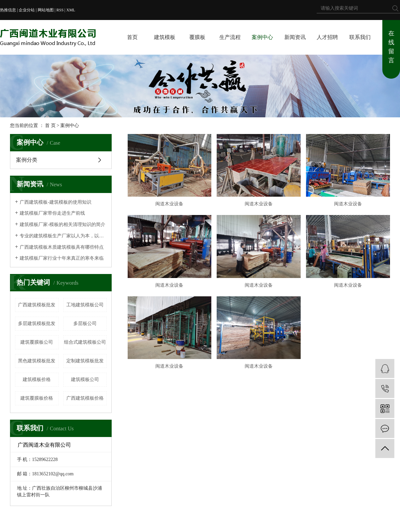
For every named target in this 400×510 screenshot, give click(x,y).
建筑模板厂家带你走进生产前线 (52, 213)
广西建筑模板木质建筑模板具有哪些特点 (62, 247)
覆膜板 (197, 37)
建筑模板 (164, 37)
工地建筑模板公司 (85, 304)
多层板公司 (85, 323)
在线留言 (391, 47)
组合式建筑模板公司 (85, 342)
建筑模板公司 (85, 379)
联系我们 (360, 37)
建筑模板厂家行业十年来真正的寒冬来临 (62, 258)
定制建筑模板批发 (85, 360)
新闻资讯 (295, 37)
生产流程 (230, 37)
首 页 (50, 125)
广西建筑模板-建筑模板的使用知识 (55, 202)
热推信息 (8, 10)
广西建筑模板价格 (85, 398)
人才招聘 (327, 37)
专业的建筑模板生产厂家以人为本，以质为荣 (63, 235)
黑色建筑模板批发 (36, 360)
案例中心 (262, 37)
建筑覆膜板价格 (36, 398)
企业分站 (27, 10)
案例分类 (26, 160)
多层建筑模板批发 (36, 323)
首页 (132, 37)
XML (70, 10)
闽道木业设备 (169, 203)
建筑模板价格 (37, 379)
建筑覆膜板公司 (36, 342)
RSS (59, 10)
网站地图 (46, 10)
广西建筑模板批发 (36, 304)
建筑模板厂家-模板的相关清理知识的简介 (62, 224)
